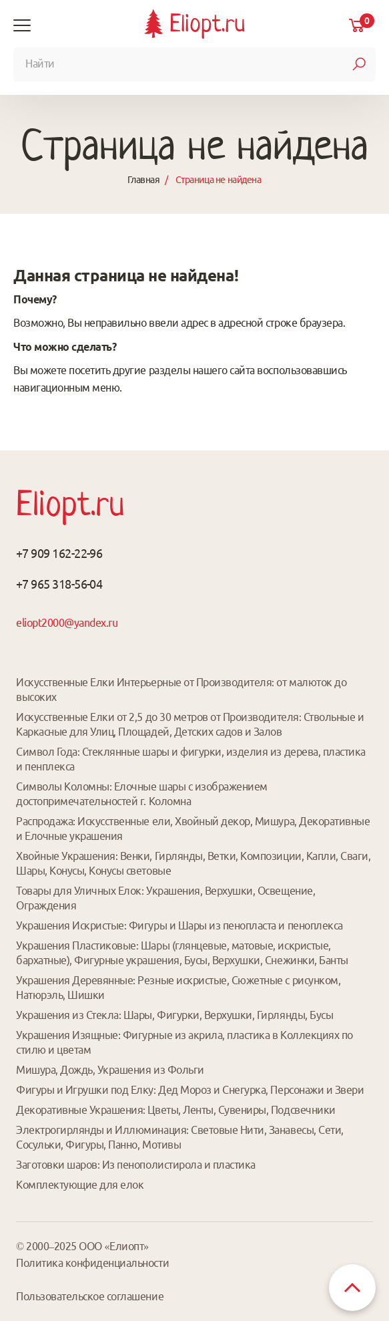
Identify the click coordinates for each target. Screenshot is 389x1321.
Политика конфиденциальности (92, 1263)
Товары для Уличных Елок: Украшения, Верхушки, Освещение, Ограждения (165, 898)
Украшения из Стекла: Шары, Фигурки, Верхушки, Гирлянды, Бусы (174, 1015)
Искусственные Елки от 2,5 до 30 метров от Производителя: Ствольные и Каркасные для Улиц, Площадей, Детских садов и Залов (190, 724)
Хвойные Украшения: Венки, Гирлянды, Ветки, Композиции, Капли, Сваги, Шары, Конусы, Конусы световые (193, 863)
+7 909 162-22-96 (59, 553)
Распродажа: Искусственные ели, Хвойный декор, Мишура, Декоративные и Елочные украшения (193, 828)
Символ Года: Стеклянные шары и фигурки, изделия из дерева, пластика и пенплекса (191, 759)
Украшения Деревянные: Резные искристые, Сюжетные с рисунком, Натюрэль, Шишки (178, 987)
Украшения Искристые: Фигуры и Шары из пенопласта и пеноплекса (179, 925)
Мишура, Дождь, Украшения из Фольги (110, 1070)
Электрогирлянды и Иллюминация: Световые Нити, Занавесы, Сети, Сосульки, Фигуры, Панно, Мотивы (180, 1137)
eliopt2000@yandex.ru (66, 623)
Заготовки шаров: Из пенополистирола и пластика (136, 1165)
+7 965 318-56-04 (59, 584)
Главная (143, 179)
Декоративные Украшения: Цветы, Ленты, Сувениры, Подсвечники (176, 1110)
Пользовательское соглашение (89, 1296)
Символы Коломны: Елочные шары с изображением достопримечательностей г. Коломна (142, 793)
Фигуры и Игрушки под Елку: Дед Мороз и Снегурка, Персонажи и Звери (190, 1090)
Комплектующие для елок (79, 1185)
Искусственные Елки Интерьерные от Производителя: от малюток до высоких (181, 689)
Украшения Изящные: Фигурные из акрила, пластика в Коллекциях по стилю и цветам (184, 1042)
